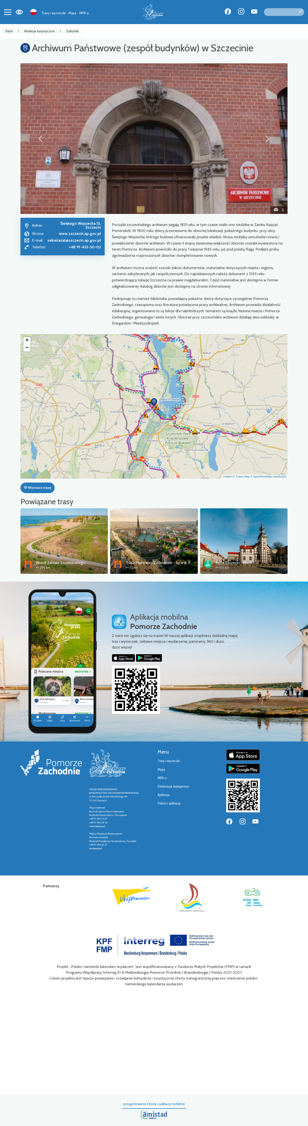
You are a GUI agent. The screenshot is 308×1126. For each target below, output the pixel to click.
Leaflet (227, 476)
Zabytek (72, 31)
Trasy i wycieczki (54, 13)
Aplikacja (164, 795)
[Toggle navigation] (8, 12)
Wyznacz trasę (37, 487)
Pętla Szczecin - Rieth (234, 562)
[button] (40, 138)
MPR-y (84, 13)
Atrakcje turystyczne (39, 31)
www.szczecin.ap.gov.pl (80, 233)
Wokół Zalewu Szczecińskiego (60, 562)
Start (9, 31)
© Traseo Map (241, 476)
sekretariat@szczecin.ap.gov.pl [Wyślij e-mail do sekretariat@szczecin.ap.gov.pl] (74, 240)
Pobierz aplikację (169, 803)
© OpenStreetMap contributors (268, 476)
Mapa (72, 13)
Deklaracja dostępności (173, 786)
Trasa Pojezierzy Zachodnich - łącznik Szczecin (164, 562)
